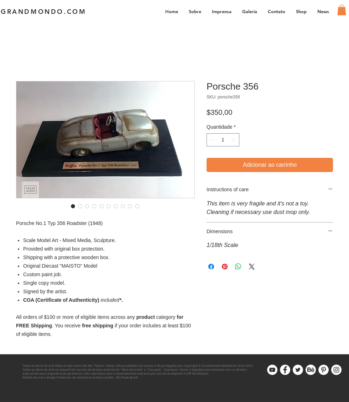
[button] (249, 11)
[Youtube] (272, 370)
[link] (341, 10)
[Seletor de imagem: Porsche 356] (73, 206)
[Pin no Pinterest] (224, 266)
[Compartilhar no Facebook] (211, 266)
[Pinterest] (323, 370)
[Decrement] (212, 140)
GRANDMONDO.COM (43, 11)
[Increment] (233, 140)
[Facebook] (285, 370)
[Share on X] (252, 266)
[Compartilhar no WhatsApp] (238, 266)
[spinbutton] (223, 140)
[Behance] (311, 370)
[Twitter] (298, 370)
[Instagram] (336, 370)
